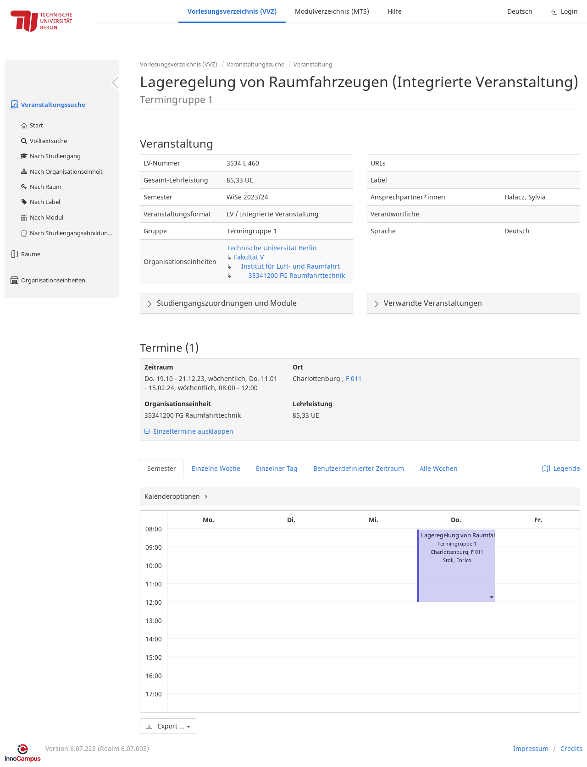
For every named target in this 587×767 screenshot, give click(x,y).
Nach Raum (40, 186)
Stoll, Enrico (457, 560)
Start (31, 125)
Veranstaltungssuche (47, 104)
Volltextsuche (43, 141)
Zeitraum (158, 367)
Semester (161, 468)
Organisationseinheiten (47, 280)
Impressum (530, 748)
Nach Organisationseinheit (61, 171)
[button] (491, 597)
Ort (298, 367)
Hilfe (395, 11)
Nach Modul (41, 217)
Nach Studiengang (50, 156)
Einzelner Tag (277, 468)
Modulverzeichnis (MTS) (332, 11)
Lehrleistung (312, 403)
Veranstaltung (313, 64)
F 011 (353, 378)
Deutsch (519, 11)
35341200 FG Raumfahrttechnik (297, 275)
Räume (24, 254)
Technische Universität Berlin (272, 247)
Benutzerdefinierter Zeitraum (358, 468)
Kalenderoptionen (173, 496)
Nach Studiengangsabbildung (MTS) (69, 233)
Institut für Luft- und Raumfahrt (290, 266)
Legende (561, 468)
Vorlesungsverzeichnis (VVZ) (232, 11)
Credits (571, 748)
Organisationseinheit (177, 403)
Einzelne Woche (216, 468)
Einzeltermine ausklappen (188, 431)
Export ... (168, 726)
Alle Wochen (439, 468)
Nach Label (40, 202)
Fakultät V (249, 257)
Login (564, 11)
